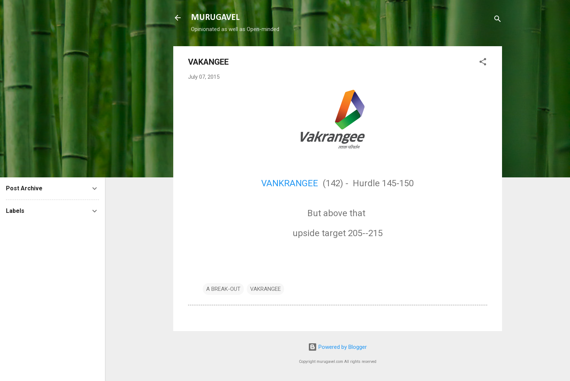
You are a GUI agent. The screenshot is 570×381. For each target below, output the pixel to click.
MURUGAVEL (215, 17)
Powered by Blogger (337, 347)
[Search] (497, 20)
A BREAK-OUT (223, 289)
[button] (482, 63)
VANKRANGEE (289, 183)
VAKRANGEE (265, 289)
